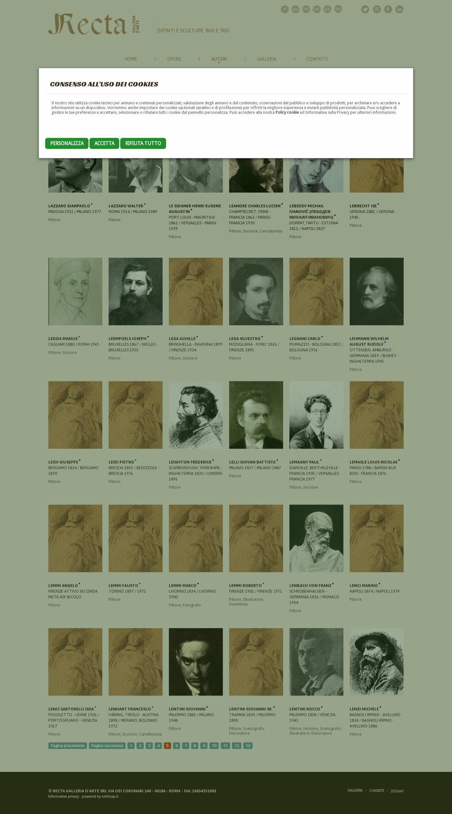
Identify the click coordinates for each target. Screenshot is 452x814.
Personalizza (66, 143)
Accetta (104, 143)
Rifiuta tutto (143, 143)
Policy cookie (287, 112)
